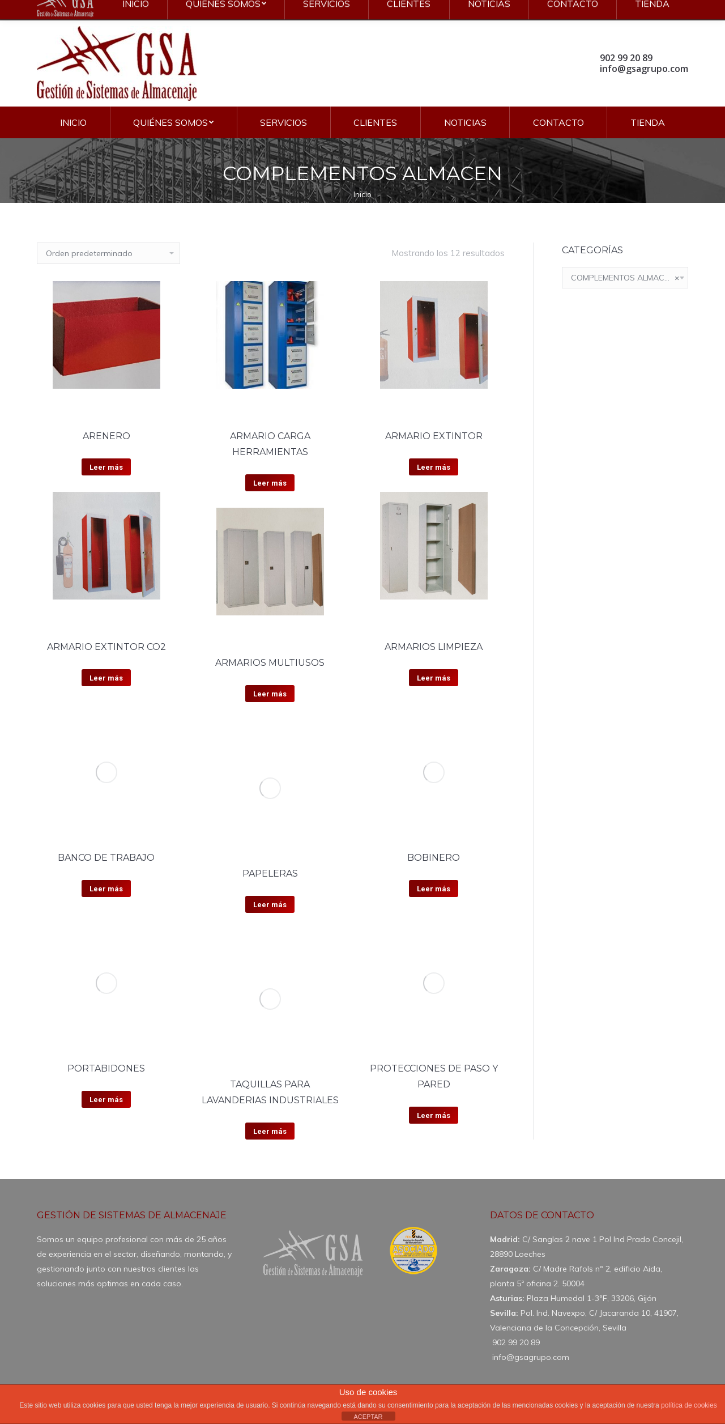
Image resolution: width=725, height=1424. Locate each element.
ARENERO (106, 436)
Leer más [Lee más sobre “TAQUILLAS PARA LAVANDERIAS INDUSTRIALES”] (270, 1131)
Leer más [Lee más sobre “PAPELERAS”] (270, 904)
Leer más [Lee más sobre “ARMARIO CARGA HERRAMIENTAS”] (270, 483)
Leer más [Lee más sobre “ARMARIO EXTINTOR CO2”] (106, 678)
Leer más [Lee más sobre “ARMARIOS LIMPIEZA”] (433, 678)
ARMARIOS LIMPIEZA (434, 646)
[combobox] (625, 277)
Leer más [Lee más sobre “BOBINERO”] (433, 889)
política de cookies (689, 1405)
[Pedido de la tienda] (108, 253)
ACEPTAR (367, 1416)
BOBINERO (433, 857)
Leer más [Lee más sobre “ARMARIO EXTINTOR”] (433, 467)
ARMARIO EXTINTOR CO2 (106, 646)
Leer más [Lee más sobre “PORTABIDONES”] (106, 1099)
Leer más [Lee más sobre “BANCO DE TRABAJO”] (106, 889)
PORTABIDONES (106, 1068)
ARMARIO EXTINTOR (434, 436)
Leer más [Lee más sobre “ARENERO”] (106, 467)
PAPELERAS (270, 873)
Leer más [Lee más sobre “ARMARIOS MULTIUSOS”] (270, 694)
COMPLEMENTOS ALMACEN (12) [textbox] (625, 278)
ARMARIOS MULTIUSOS (270, 662)
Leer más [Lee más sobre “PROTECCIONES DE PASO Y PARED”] (433, 1115)
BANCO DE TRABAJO (106, 857)
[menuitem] (73, 122)
